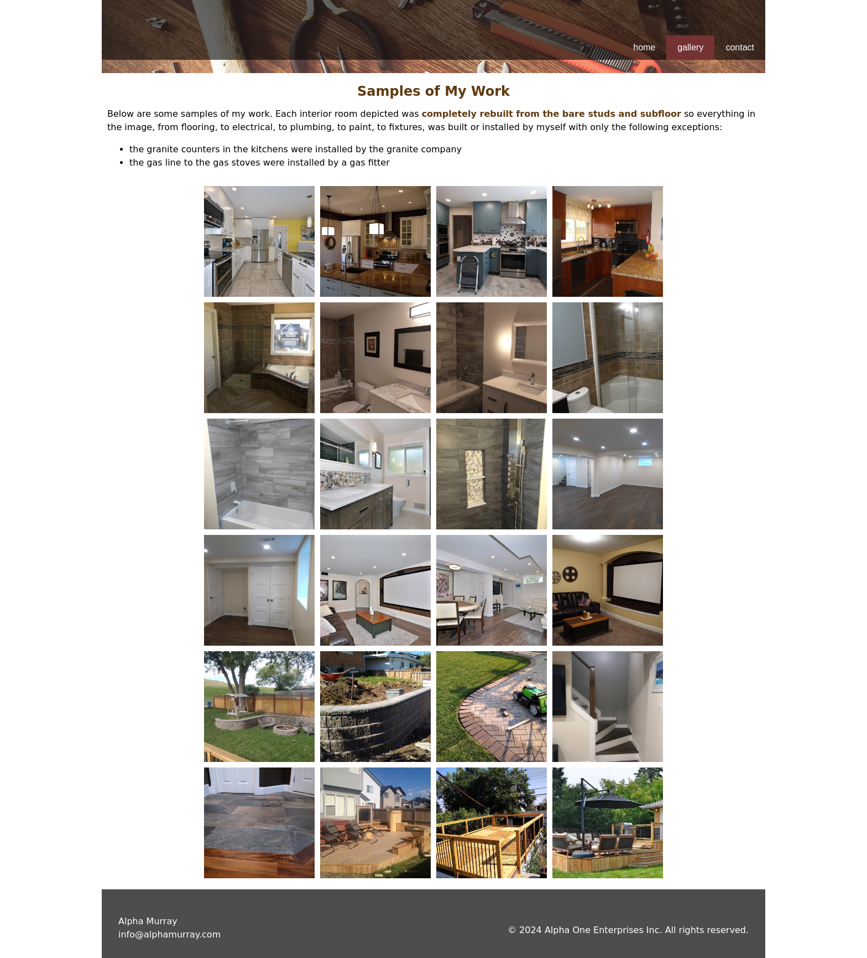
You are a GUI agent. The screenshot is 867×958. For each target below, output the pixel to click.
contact (739, 47)
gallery (690, 47)
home (644, 47)
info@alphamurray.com (169, 934)
